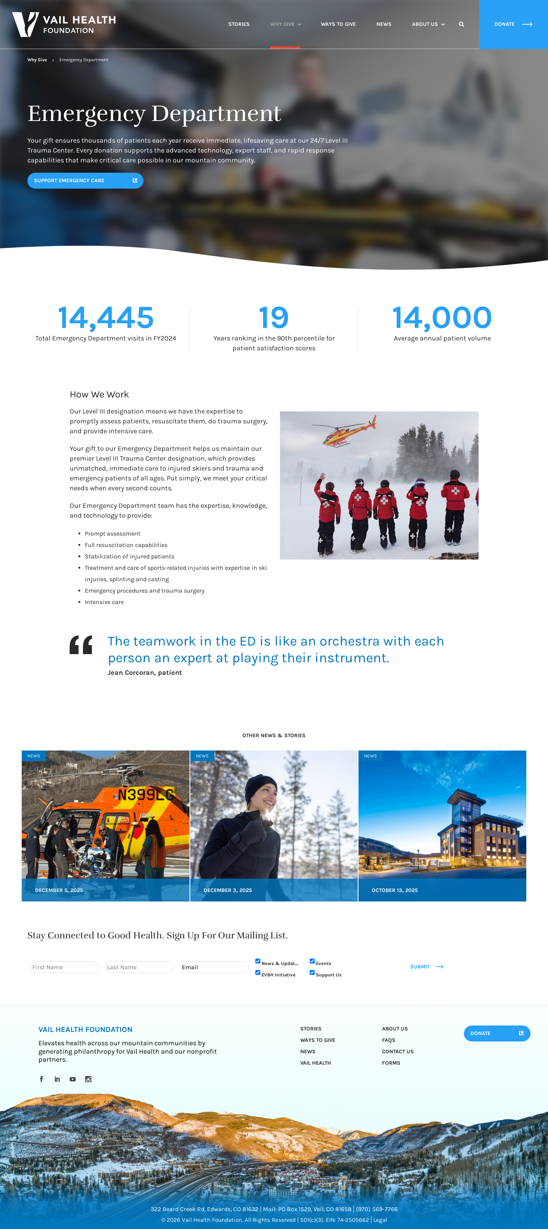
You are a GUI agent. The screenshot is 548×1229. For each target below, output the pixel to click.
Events (323, 963)
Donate (480, 1033)
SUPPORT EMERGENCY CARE (69, 180)
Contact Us (398, 1051)
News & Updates (280, 963)
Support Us (329, 975)
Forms (391, 1063)
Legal (380, 1219)
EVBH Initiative (278, 975)
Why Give (282, 24)
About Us (425, 24)
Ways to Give (338, 24)
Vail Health (315, 1063)
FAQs (388, 1040)
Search (461, 31)
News (384, 24)
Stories (239, 24)
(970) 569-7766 (377, 1209)
